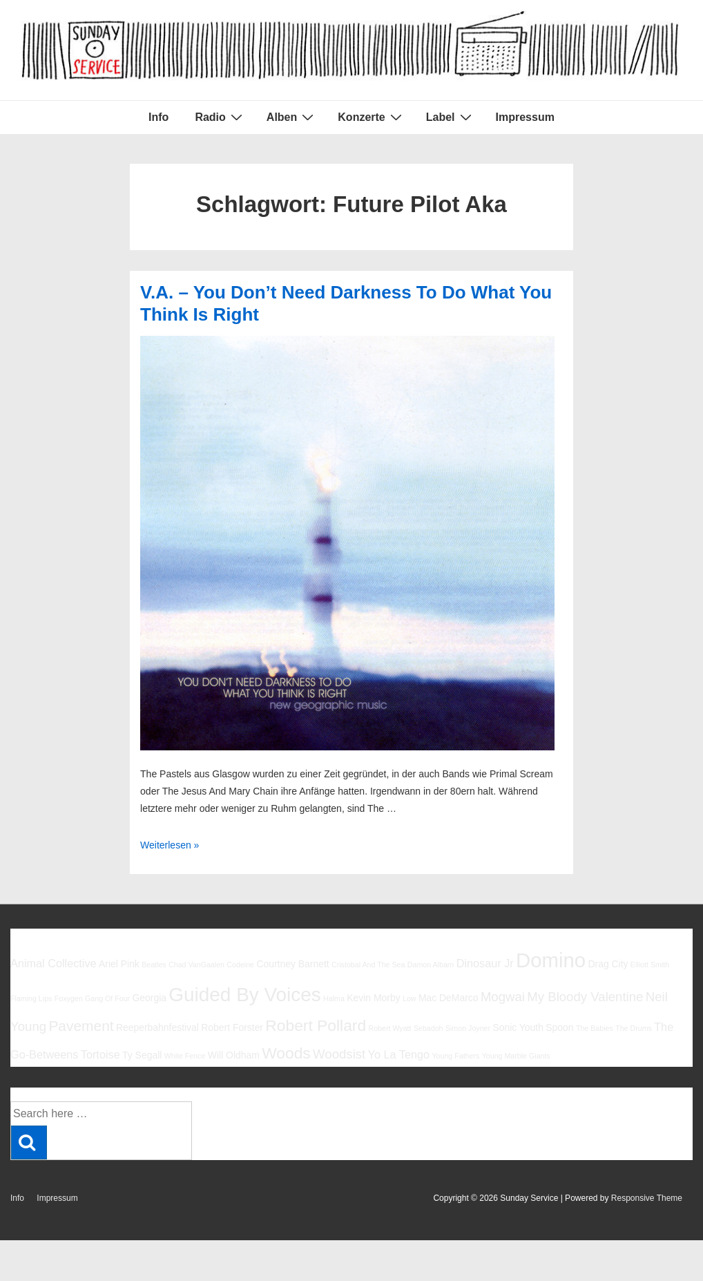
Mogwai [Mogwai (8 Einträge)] (503, 996)
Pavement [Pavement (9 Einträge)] (80, 1026)
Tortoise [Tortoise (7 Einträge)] (100, 1054)
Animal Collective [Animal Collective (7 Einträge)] (53, 963)
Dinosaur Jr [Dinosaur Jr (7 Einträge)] (485, 963)
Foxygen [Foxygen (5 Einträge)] (69, 998)
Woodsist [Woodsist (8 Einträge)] (339, 1054)
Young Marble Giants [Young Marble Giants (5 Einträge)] (516, 1056)
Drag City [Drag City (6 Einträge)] (608, 963)
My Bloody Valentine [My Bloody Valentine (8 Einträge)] (585, 996)
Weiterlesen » (169, 845)
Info (158, 117)
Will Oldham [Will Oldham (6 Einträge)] (234, 1055)
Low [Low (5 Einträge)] (409, 998)
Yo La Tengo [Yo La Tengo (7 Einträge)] (399, 1054)
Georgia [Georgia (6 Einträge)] (149, 997)
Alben (292, 116)
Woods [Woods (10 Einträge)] (286, 1053)
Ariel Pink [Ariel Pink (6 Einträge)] (119, 963)
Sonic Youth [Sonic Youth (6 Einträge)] (517, 1027)
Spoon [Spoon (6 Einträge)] (559, 1027)
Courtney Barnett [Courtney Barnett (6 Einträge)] (292, 963)
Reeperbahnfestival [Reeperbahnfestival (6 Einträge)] (157, 1027)
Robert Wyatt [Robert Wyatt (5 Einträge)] (389, 1028)
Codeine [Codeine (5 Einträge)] (240, 964)
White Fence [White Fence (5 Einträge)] (185, 1056)
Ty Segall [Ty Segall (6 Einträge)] (142, 1055)
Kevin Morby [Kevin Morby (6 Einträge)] (373, 997)
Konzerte (371, 116)
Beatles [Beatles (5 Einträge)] (154, 964)
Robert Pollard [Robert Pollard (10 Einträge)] (315, 1025)
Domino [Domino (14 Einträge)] (551, 960)
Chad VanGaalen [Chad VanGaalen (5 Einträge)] (196, 964)
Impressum (525, 117)
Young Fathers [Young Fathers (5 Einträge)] (455, 1056)
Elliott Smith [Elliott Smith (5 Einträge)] (649, 964)
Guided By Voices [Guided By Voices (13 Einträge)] (244, 994)
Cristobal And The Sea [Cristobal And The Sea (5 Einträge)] (368, 964)
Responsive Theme (646, 1198)
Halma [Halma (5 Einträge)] (334, 998)
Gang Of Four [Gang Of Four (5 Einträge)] (107, 998)
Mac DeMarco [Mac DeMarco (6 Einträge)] (448, 997)
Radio (220, 116)
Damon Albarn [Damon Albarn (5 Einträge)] (430, 964)
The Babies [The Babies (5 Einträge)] (594, 1028)
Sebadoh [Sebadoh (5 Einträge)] (428, 1028)
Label (450, 116)
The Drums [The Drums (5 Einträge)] (633, 1028)
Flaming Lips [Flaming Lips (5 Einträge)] (31, 998)
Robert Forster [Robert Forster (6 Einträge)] (232, 1027)
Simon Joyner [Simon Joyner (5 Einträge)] (467, 1028)
